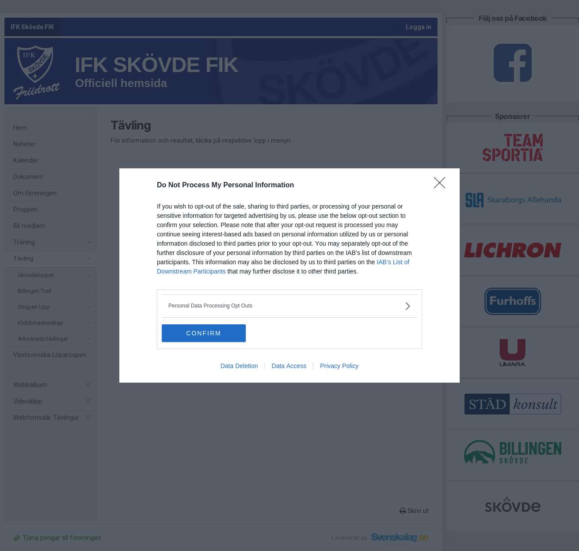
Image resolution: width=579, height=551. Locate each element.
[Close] (442, 185)
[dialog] (289, 275)
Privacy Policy (339, 365)
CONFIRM (203, 333)
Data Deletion (239, 365)
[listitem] (289, 306)
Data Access (289, 365)
